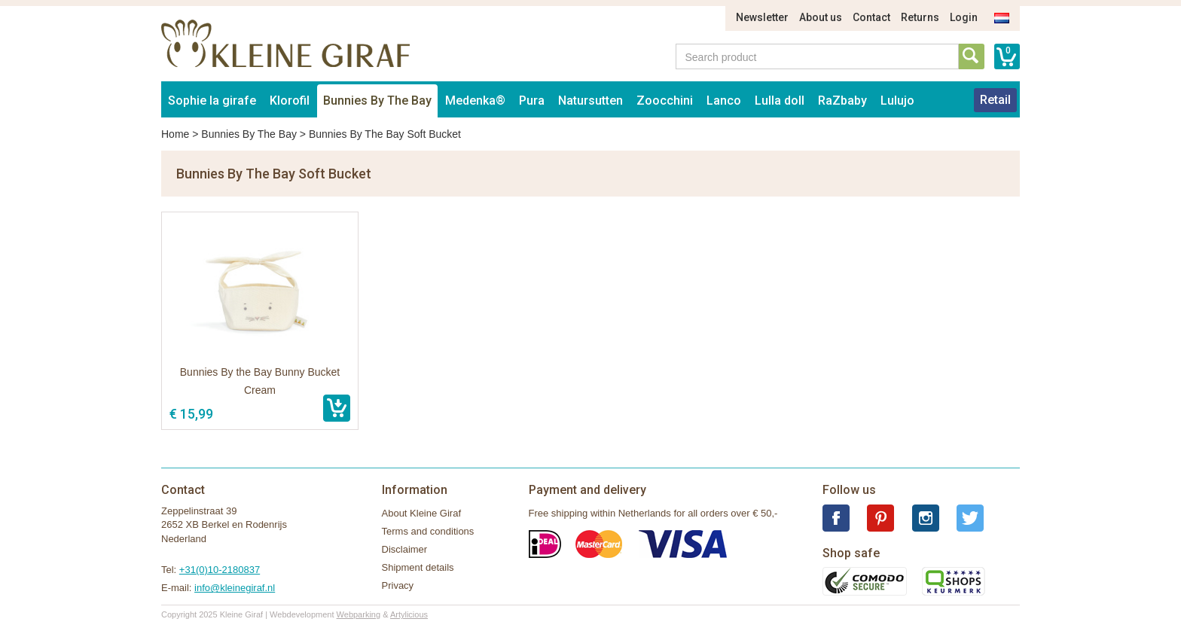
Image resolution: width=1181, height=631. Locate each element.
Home (175, 134)
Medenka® (475, 100)
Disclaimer (405, 549)
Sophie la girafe (212, 100)
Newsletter (762, 17)
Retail (995, 100)
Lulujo (897, 100)
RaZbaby (842, 100)
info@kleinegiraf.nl (234, 587)
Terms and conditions (428, 531)
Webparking (359, 614)
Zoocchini (664, 100)
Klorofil (290, 100)
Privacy (398, 585)
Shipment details (418, 567)
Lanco (723, 100)
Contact (871, 17)
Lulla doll (779, 100)
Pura (532, 100)
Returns (920, 17)
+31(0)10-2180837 (219, 569)
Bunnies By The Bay (377, 100)
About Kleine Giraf (422, 513)
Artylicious (409, 614)
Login (964, 17)
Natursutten (590, 100)
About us (820, 17)
